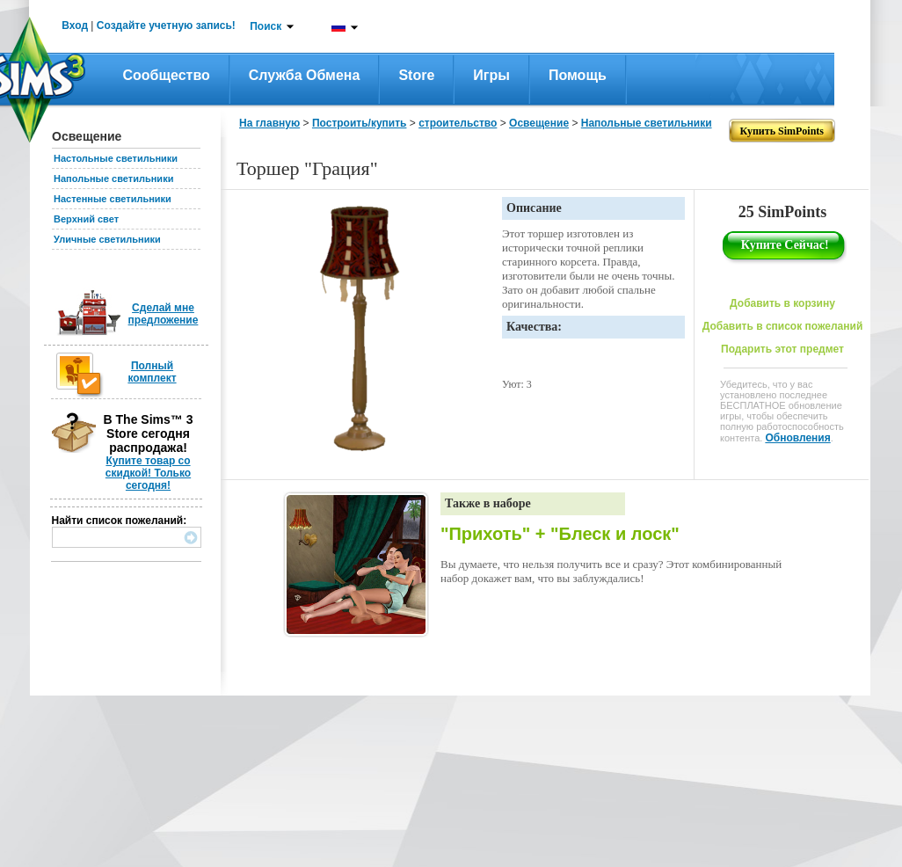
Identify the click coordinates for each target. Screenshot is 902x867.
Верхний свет (86, 219)
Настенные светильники (112, 198)
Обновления (797, 438)
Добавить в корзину (782, 303)
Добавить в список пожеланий (782, 326)
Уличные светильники (107, 239)
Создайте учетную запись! (166, 25)
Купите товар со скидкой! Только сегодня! (148, 473)
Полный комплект (151, 372)
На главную (269, 123)
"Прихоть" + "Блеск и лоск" (560, 533)
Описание (534, 208)
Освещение (539, 123)
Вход (75, 25)
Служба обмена (304, 75)
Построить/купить (359, 123)
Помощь (578, 75)
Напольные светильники (113, 178)
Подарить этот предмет (782, 349)
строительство (457, 123)
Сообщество (166, 75)
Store (416, 75)
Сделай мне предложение (163, 314)
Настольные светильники (116, 158)
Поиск (265, 26)
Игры (491, 75)
